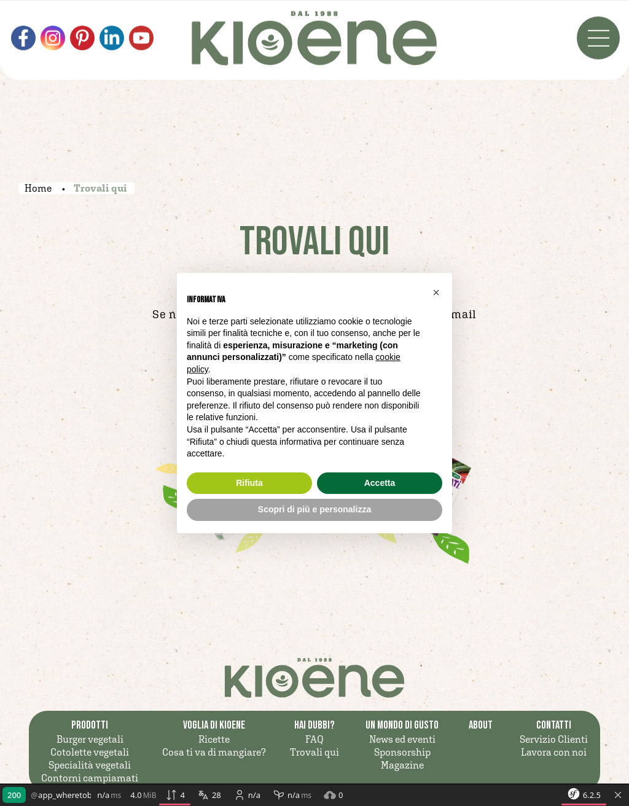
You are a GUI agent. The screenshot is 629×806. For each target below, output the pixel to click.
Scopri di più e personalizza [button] (314, 509)
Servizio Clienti (554, 739)
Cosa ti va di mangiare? (214, 751)
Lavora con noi (554, 751)
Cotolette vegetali (89, 751)
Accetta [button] (380, 483)
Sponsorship (402, 751)
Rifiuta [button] (249, 483)
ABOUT (481, 725)
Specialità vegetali (90, 764)
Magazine (402, 764)
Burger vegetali (90, 739)
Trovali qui (314, 751)
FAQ (314, 739)
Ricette (214, 739)
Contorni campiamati (89, 777)
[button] (436, 292)
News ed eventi (402, 739)
